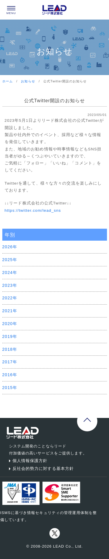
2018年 (9, 349)
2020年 (9, 323)
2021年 (9, 310)
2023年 (9, 285)
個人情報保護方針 (27, 460)
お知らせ (28, 81)
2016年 (9, 374)
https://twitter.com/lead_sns (33, 210)
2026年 (9, 246)
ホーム (7, 81)
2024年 (9, 272)
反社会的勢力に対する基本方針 (40, 468)
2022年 (9, 298)
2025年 (9, 259)
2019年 (9, 336)
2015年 (9, 387)
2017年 (9, 362)
